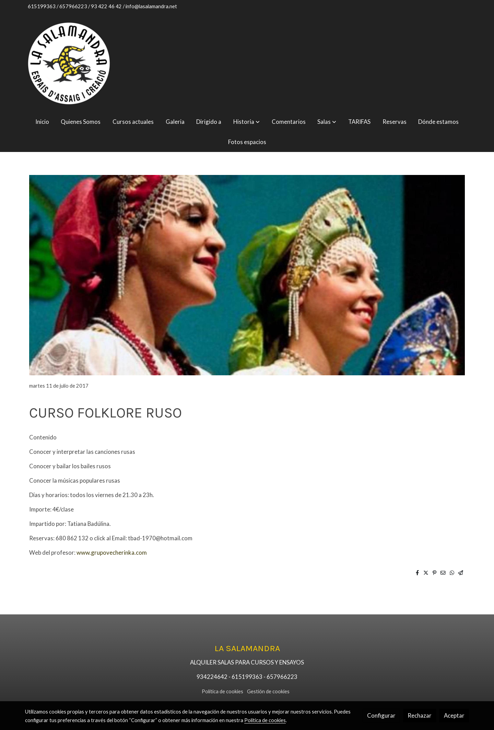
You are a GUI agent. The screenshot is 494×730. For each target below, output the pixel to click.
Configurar (381, 715)
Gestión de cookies (268, 691)
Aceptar (454, 715)
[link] (69, 63)
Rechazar (420, 715)
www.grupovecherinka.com (112, 552)
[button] (246, 121)
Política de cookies (222, 691)
